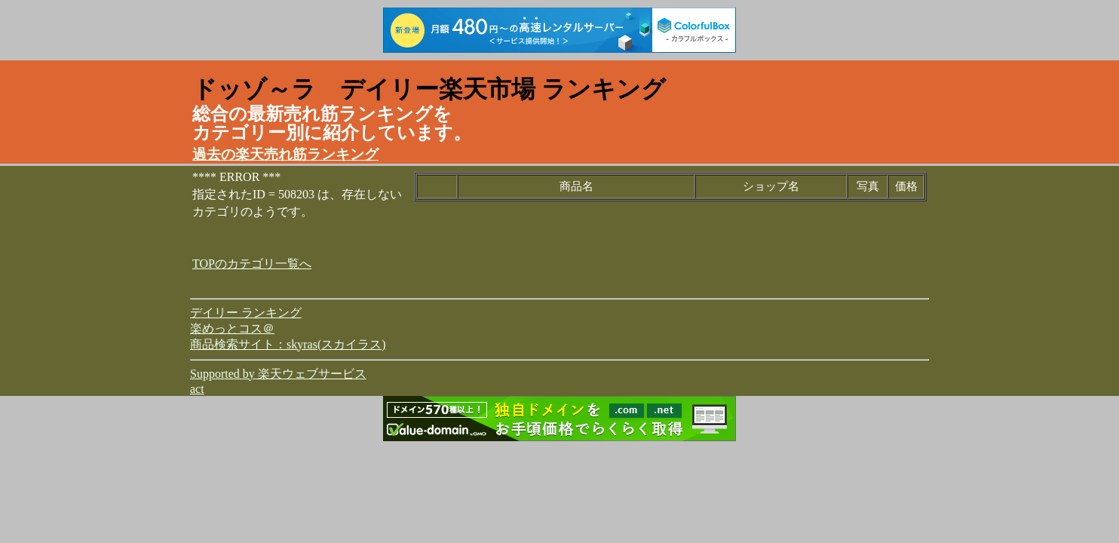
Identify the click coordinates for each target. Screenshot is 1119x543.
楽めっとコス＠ (232, 328)
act (197, 388)
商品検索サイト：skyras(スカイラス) (288, 344)
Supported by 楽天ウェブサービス (278, 373)
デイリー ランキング (246, 312)
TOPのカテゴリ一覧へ (251, 263)
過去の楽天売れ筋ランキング (285, 154)
